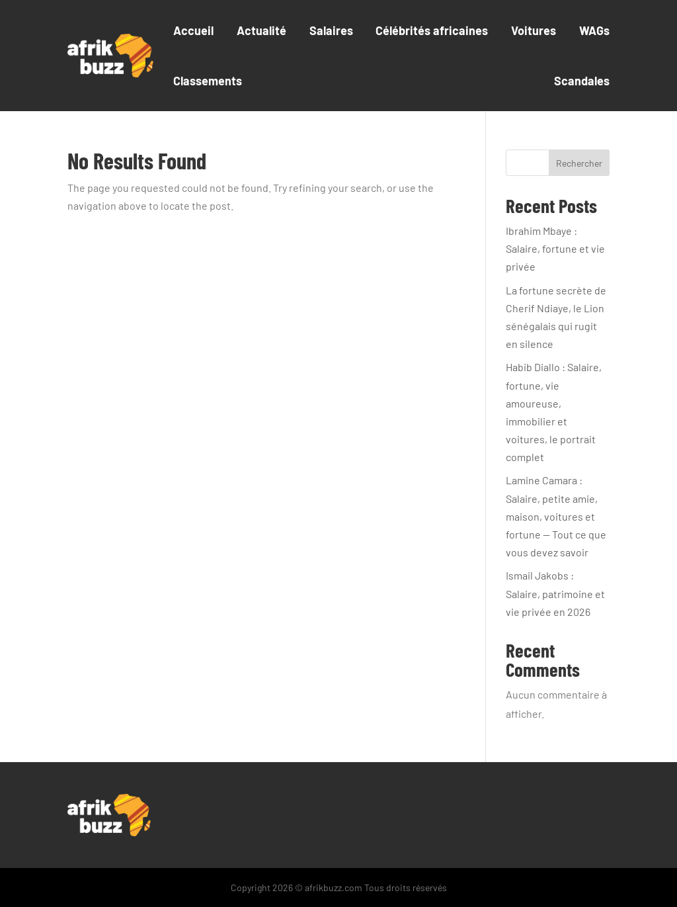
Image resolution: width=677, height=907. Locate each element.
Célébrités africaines (432, 30)
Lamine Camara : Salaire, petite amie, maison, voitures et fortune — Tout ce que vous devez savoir (556, 516)
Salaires (331, 30)
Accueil (193, 30)
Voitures (533, 30)
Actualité (261, 30)
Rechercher (579, 163)
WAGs (594, 30)
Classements (207, 80)
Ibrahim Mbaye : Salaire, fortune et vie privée (555, 248)
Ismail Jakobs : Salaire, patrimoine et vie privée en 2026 (555, 593)
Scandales (582, 80)
